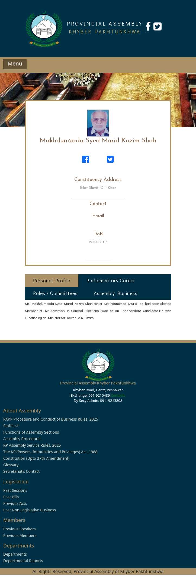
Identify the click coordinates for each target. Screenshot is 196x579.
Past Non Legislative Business (29, 509)
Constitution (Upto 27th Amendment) (36, 458)
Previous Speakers (19, 528)
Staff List (11, 425)
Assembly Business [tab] (115, 293)
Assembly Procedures (22, 438)
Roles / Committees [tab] (55, 293)
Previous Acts (15, 503)
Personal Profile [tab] (51, 280)
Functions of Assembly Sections (31, 432)
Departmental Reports (23, 560)
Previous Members (19, 535)
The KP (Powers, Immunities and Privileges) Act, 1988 (50, 451)
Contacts (118, 395)
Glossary (10, 464)
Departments (15, 554)
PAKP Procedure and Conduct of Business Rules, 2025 (50, 419)
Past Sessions (15, 490)
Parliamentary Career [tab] (110, 280)
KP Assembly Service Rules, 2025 (32, 445)
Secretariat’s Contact (21, 471)
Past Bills (11, 496)
